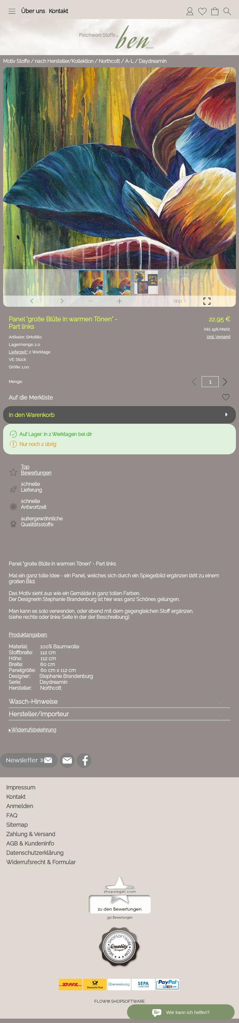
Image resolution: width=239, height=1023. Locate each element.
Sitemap (17, 825)
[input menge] (210, 381)
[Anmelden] (189, 11)
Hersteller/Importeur (39, 714)
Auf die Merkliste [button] (31, 397)
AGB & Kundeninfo (30, 843)
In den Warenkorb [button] (31, 415)
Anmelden (19, 806)
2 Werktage (29, 352)
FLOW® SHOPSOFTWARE (119, 1001)
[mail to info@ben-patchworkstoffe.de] (67, 760)
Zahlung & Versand (30, 834)
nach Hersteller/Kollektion (64, 61)
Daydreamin (152, 61)
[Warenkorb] (214, 11)
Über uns (33, 11)
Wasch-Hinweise (33, 701)
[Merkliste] (202, 11)
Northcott (109, 61)
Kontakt (58, 11)
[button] (11, 11)
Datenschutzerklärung (34, 853)
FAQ (11, 815)
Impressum (20, 787)
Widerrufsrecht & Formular (41, 862)
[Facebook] (84, 760)
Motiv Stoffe (16, 61)
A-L (129, 61)
